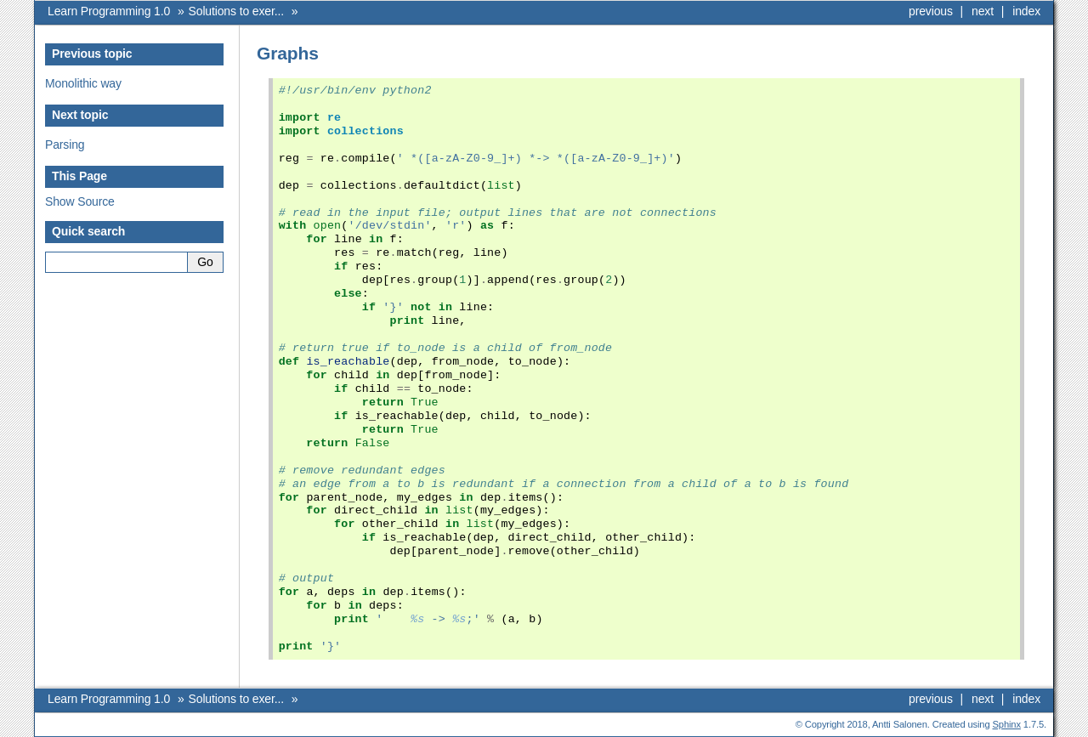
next (983, 11)
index (1026, 11)
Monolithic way (83, 83)
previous (931, 11)
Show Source (80, 201)
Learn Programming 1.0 (109, 11)
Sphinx (1007, 724)
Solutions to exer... (236, 11)
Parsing (65, 144)
